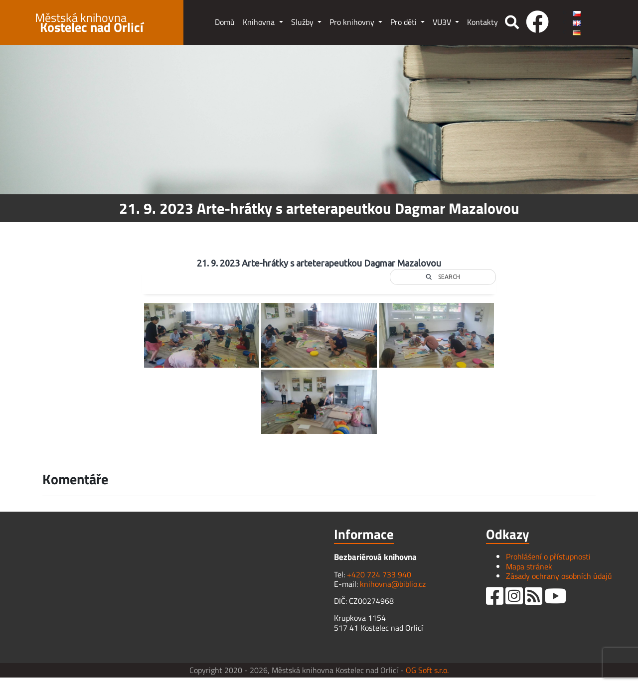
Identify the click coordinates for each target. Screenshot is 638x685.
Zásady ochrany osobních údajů (559, 576)
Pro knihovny (352, 22)
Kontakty (482, 22)
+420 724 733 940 (379, 574)
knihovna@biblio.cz (393, 584)
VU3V (443, 22)
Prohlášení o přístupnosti (548, 556)
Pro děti (404, 22)
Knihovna (260, 22)
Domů (225, 22)
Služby (303, 22)
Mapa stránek (529, 566)
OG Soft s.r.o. (427, 670)
